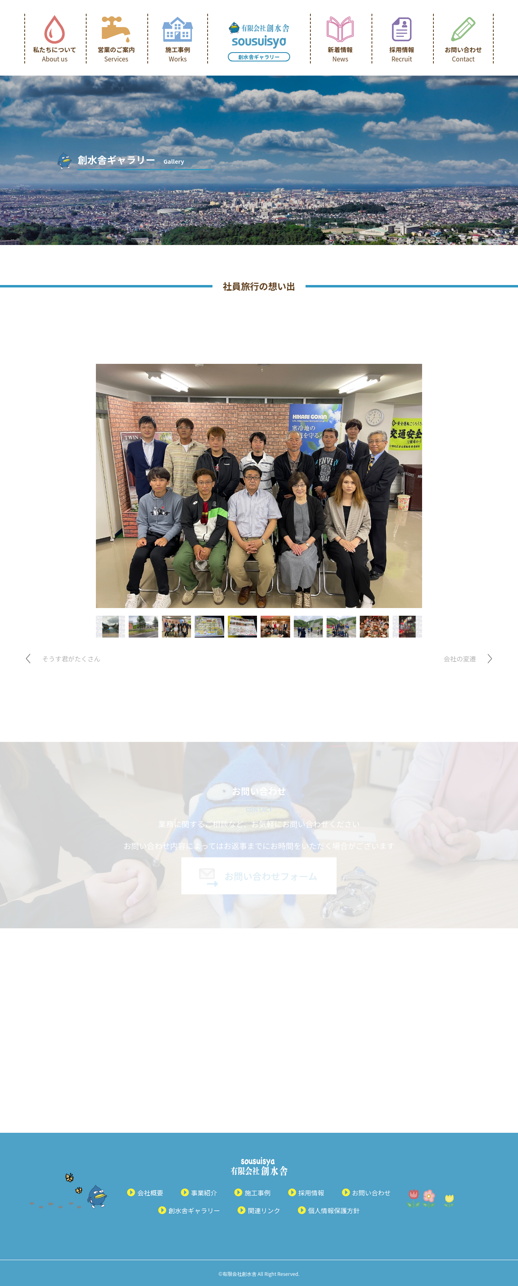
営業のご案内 (116, 54)
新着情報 (340, 54)
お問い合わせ (463, 54)
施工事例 (177, 54)
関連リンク (264, 1210)
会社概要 (150, 1192)
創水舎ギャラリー (259, 57)
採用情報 (401, 54)
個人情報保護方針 (334, 1210)
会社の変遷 (460, 658)
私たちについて (54, 54)
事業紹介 (204, 1192)
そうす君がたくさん (71, 658)
